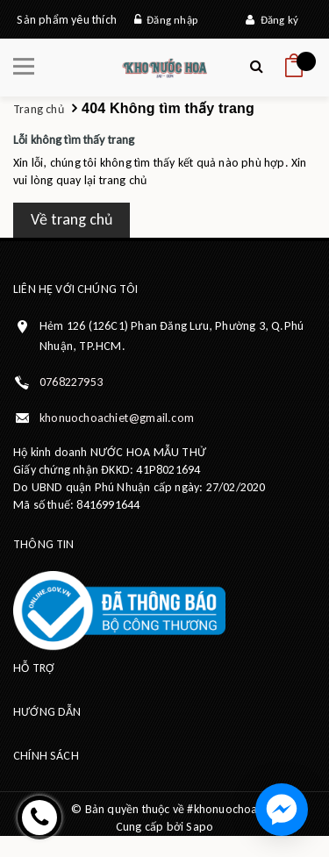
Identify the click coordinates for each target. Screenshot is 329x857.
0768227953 (71, 382)
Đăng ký (272, 19)
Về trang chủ (71, 219)
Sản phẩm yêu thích (67, 19)
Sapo (199, 826)
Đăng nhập (165, 19)
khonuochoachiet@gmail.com (116, 418)
